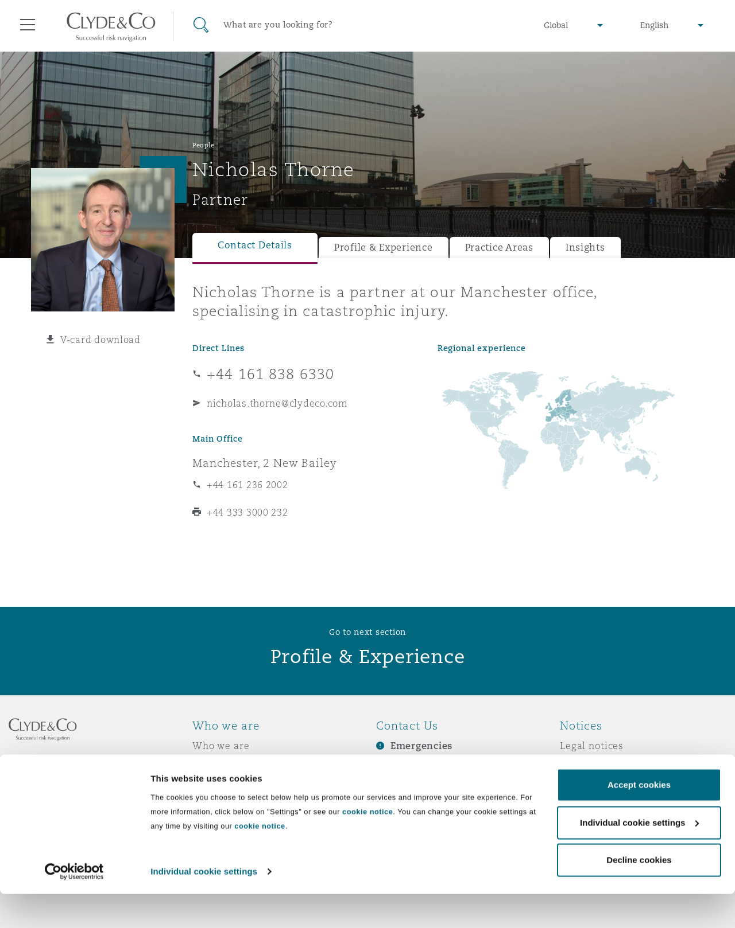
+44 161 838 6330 (270, 374)
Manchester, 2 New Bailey (264, 463)
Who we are (221, 745)
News (205, 785)
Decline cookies (638, 894)
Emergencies (421, 746)
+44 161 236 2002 (247, 484)
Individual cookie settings (203, 905)
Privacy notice (594, 765)
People (203, 145)
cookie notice (367, 845)
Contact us (402, 786)
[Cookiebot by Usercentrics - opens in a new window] (74, 905)
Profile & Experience (383, 247)
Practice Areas (499, 247)
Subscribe (399, 766)
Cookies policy (595, 785)
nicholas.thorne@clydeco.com (277, 403)
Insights (585, 247)
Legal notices (592, 745)
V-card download (100, 339)
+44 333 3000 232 (247, 512)
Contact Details (255, 245)
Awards (210, 765)
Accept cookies (639, 819)
